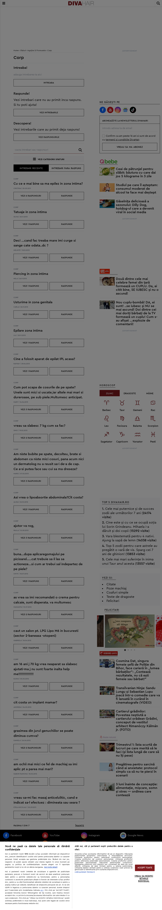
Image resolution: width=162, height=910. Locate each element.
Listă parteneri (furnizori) (85, 872)
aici (41, 890)
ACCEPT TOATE (144, 868)
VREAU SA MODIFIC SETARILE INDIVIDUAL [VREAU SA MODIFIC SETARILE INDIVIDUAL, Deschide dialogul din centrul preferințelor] (143, 878)
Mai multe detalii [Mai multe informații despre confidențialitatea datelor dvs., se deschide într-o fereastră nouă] (50, 867)
